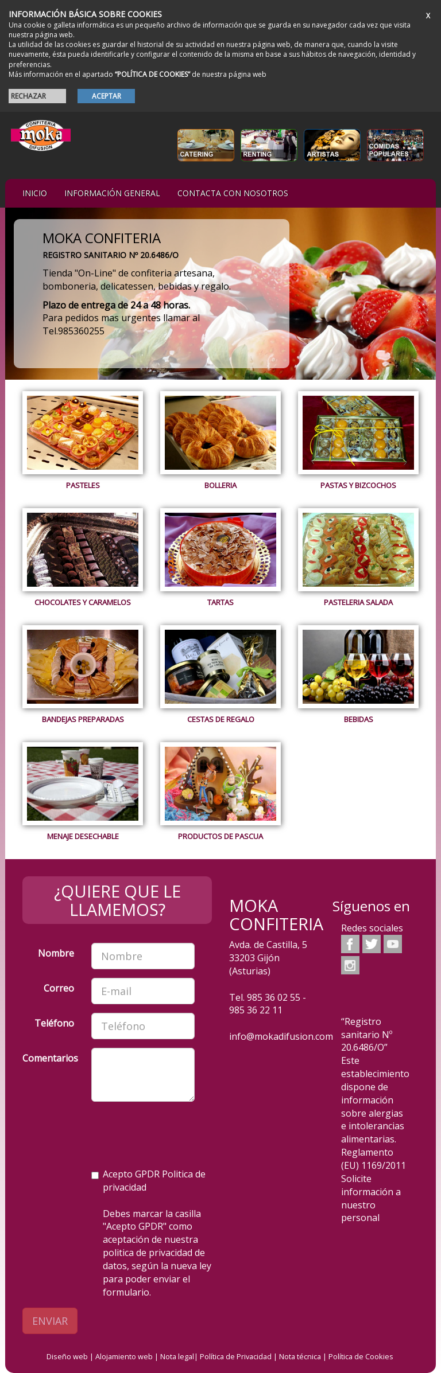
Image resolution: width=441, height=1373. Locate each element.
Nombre (56, 953)
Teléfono (54, 1023)
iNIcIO (34, 193)
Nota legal (177, 1356)
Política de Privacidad (236, 1356)
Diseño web (67, 1356)
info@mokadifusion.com (281, 1036)
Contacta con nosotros (232, 193)
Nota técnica (300, 1356)
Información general (112, 193)
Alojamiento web (124, 1356)
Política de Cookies (360, 1356)
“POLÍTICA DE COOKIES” (152, 74)
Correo (59, 988)
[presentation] (109, 1132)
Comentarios (50, 1058)
